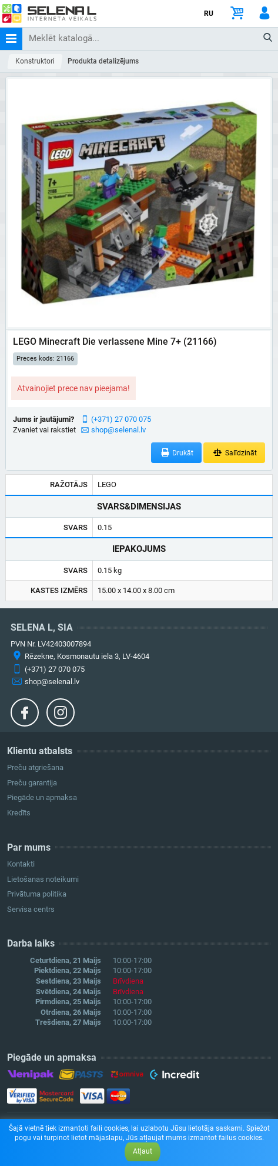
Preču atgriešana (35, 767)
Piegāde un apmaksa (42, 797)
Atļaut (142, 1151)
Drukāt (176, 452)
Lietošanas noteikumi (43, 879)
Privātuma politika (36, 894)
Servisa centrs (31, 909)
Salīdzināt (234, 452)
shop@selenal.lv (118, 429)
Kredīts (19, 812)
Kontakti (21, 863)
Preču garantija (32, 782)
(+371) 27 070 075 (121, 419)
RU (208, 13)
